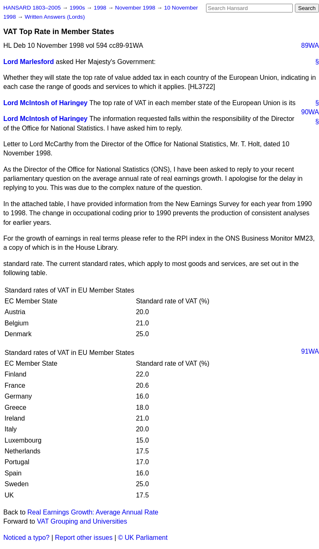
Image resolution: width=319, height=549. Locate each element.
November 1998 (136, 8)
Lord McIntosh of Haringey (45, 102)
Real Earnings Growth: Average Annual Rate (92, 512)
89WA (310, 45)
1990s (77, 8)
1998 (101, 8)
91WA (310, 351)
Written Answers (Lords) (55, 17)
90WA (310, 112)
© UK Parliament (142, 537)
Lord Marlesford (28, 61)
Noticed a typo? (26, 537)
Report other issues (84, 537)
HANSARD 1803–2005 (32, 8)
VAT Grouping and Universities (82, 521)
